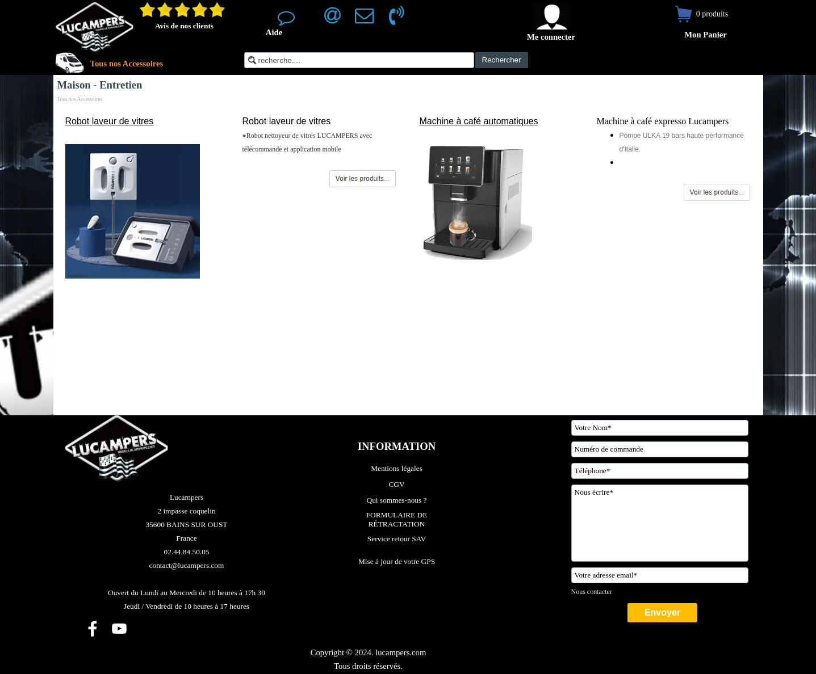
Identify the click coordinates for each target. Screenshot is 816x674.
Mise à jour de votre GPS (396, 561)
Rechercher (501, 60)
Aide (274, 32)
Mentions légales (396, 468)
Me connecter (551, 36)
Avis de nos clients (184, 26)
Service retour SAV (396, 538)
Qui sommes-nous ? (397, 500)
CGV (396, 484)
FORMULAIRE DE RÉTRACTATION (397, 519)
